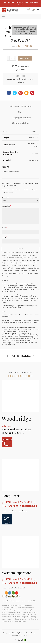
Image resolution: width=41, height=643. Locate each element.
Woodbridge (16, 418)
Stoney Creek (11, 496)
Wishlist (29, 9)
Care (20, 111)
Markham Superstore (16, 573)
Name (4, 228)
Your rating (6, 197)
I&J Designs (25, 635)
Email (4, 237)
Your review (6, 206)
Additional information (20, 106)
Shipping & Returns (20, 117)
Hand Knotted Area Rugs (24, 79)
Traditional (20, 82)
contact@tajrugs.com (9, 333)
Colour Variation (20, 123)
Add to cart (25, 58)
